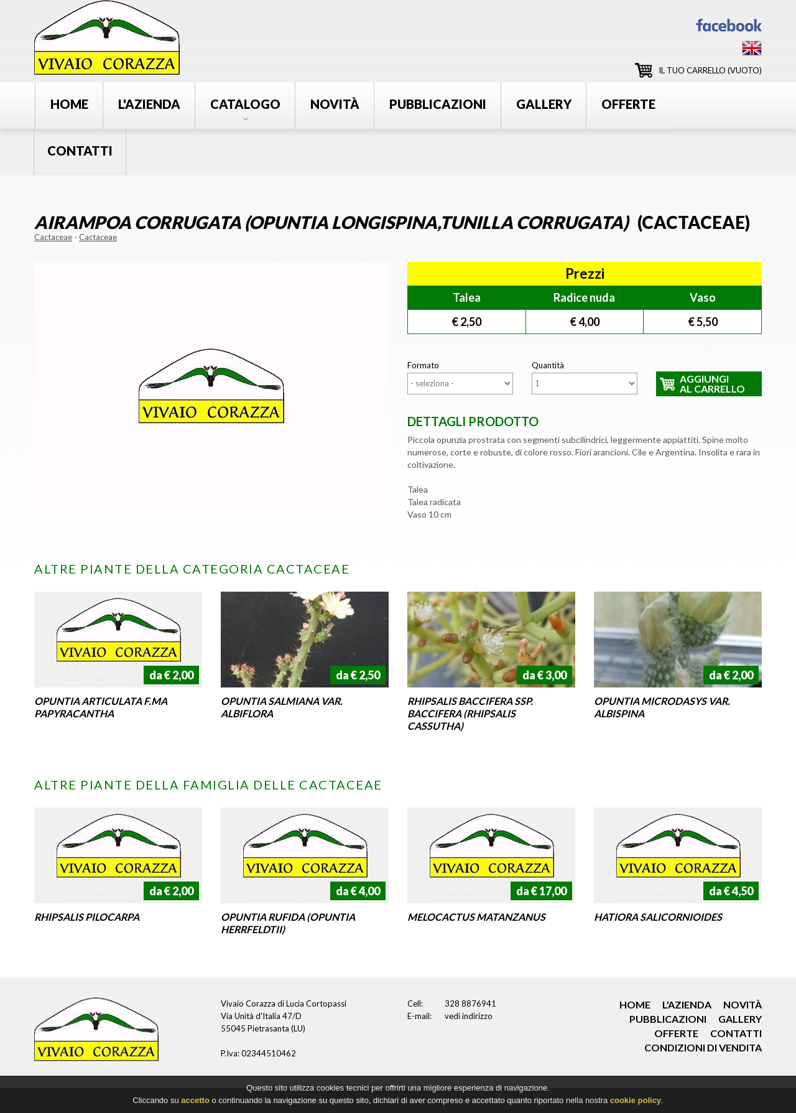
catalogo (245, 103)
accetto (195, 1102)
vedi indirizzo (469, 1016)
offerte (628, 103)
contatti (80, 150)
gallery (544, 103)
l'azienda (149, 103)
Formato (423, 365)
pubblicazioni (437, 103)
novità (334, 103)
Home (69, 103)
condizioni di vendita (703, 1047)
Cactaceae (53, 237)
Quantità (548, 365)
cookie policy (635, 1102)
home (634, 1004)
